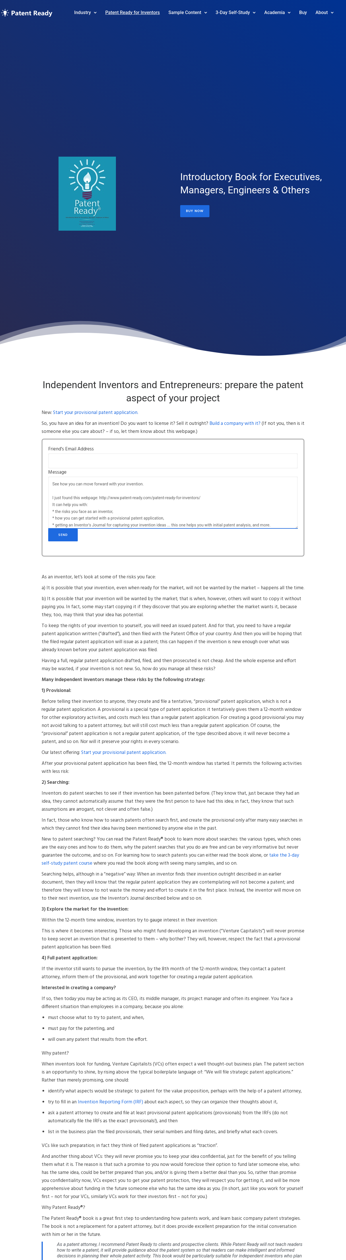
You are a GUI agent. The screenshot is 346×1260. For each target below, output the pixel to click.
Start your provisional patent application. (95, 413)
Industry (75, 9)
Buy (295, 9)
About (314, 9)
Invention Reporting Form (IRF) (110, 1102)
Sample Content (177, 9)
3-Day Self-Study (225, 9)
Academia (266, 9)
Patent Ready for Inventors (125, 9)
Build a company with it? (235, 423)
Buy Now (195, 209)
